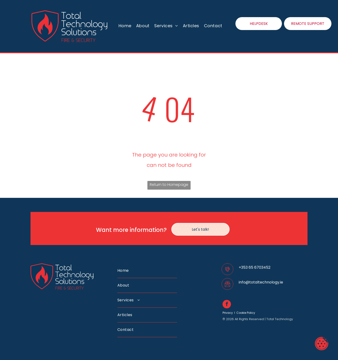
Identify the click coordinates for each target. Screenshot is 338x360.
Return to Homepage (169, 184)
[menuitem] (125, 25)
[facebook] (227, 305)
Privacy (228, 313)
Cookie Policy (245, 313)
